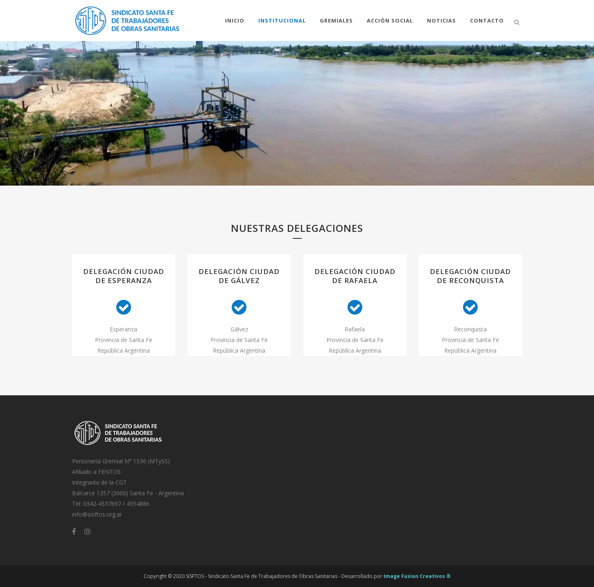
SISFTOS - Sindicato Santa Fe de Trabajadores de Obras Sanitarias (261, 576)
